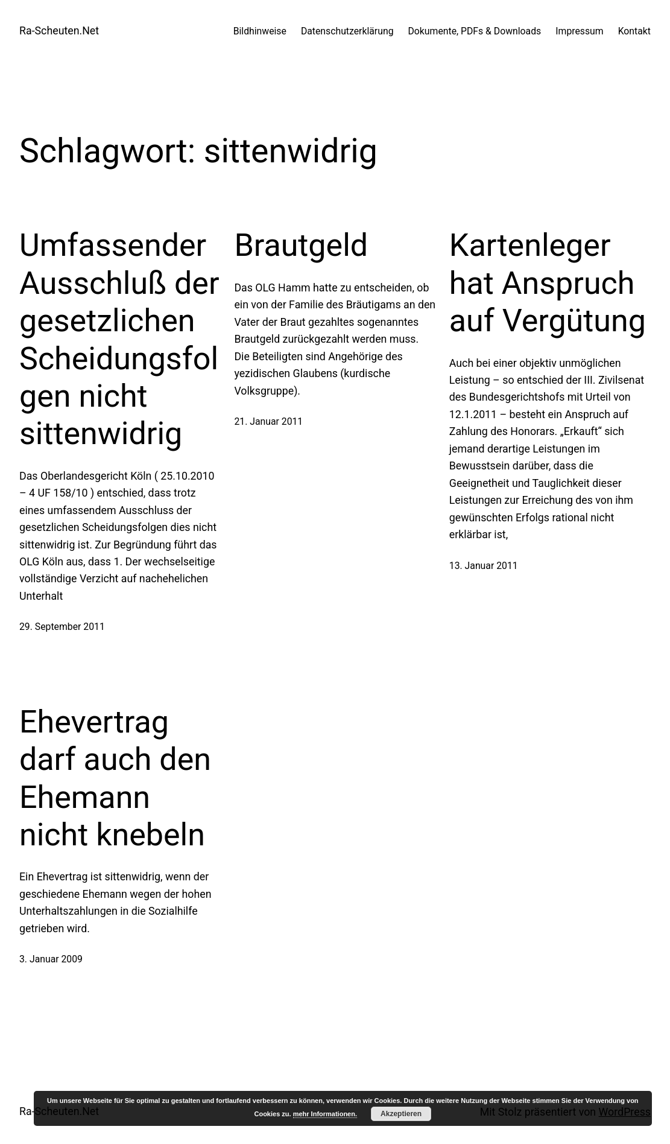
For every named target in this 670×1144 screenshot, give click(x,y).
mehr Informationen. (325, 1113)
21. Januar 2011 (268, 421)
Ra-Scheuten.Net (59, 30)
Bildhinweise (259, 31)
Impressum (579, 31)
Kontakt (634, 31)
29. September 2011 (62, 626)
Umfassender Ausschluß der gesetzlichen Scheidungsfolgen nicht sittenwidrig (119, 339)
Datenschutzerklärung (347, 31)
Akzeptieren (401, 1114)
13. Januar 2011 (483, 565)
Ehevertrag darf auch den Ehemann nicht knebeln (115, 778)
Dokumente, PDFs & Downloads (475, 31)
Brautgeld (301, 245)
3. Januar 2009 (51, 959)
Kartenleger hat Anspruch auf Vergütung (547, 283)
